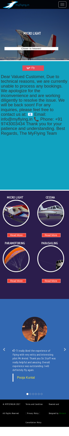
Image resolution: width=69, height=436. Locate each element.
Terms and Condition (34, 404)
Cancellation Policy (34, 422)
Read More (16, 235)
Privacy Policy (33, 413)
